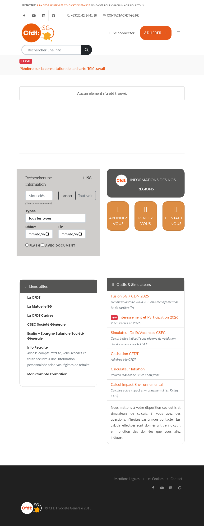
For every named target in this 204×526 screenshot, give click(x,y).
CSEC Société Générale (46, 324)
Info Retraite (37, 347)
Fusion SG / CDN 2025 (145, 302)
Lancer (67, 195)
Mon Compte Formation (47, 374)
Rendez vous (145, 216)
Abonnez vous (118, 216)
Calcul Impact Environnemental (145, 390)
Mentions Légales (126, 479)
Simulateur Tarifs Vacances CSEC (143, 338)
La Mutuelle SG (39, 306)
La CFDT (34, 297)
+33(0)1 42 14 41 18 (82, 15)
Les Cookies (155, 479)
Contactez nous (176, 216)
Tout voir (85, 195)
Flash (34, 245)
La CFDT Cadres (40, 315)
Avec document (60, 245)
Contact (176, 479)
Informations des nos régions (146, 182)
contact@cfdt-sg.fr (121, 15)
